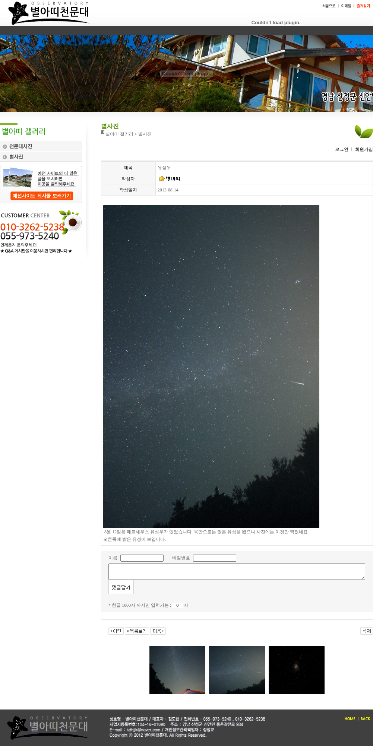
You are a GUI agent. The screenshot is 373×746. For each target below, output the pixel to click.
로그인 (341, 149)
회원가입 (363, 149)
